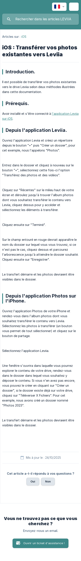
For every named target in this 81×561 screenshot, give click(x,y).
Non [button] (48, 481)
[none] (59, 7)
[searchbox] (40, 19)
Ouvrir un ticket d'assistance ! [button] (44, 543)
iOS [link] (23, 36)
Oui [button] (32, 481)
